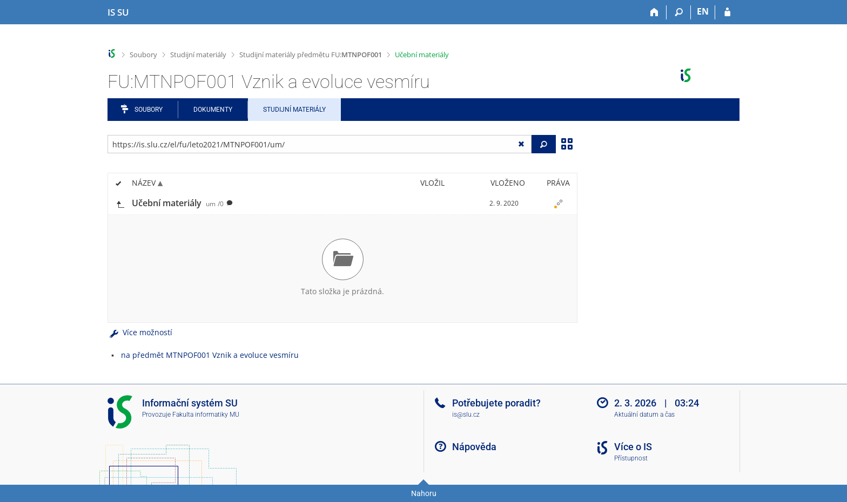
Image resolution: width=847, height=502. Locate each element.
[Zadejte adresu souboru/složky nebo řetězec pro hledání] (319, 144)
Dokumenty (212, 109)
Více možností (139, 332)
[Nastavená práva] (558, 203)
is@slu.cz (466, 414)
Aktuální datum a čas (644, 414)
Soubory (143, 54)
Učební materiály (422, 54)
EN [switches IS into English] (703, 11)
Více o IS (633, 446)
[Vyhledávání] (679, 12)
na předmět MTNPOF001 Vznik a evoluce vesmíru (210, 355)
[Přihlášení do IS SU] (727, 12)
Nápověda (474, 446)
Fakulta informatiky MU (205, 414)
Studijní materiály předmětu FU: (310, 54)
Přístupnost (631, 458)
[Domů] (654, 12)
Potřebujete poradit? (496, 403)
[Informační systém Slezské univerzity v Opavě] (118, 12)
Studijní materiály (198, 54)
